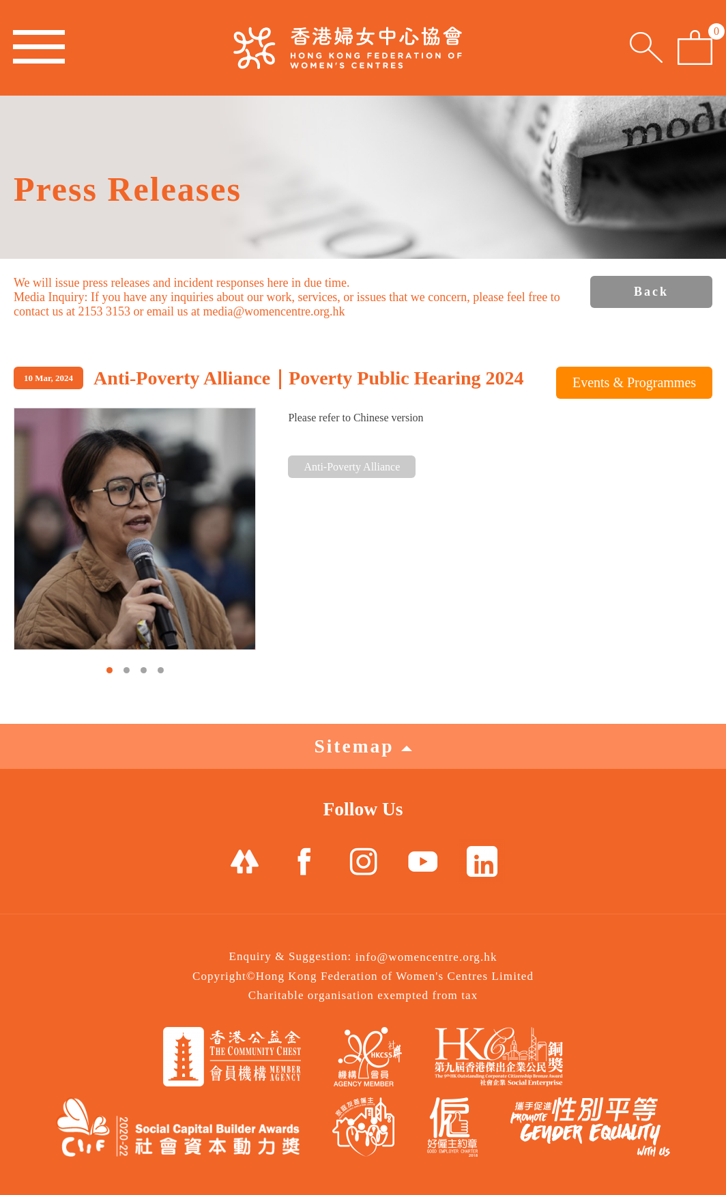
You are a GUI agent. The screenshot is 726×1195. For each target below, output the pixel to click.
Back (651, 291)
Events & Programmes (634, 382)
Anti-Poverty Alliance (352, 467)
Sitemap (362, 746)
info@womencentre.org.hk (426, 957)
